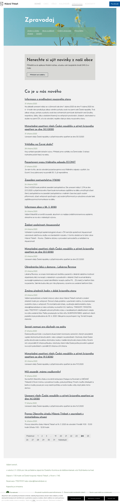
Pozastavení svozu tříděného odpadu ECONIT (50, 167)
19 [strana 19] (55, 441)
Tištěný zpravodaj (64, 31)
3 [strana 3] (46, 441)
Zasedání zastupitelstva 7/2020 (42, 185)
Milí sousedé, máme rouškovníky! (43, 377)
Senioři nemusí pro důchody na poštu (45, 332)
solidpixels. (108, 492)
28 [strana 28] (38, 445)
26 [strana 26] (27, 445)
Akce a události (48, 31)
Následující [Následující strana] (62, 445)
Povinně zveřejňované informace (48, 492)
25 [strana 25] (88, 441)
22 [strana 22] (71, 441)
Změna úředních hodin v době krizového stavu (50, 296)
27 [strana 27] (33, 445)
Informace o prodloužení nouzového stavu (48, 104)
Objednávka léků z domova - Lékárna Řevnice (50, 272)
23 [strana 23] (77, 441)
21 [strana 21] (66, 441)
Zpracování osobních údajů (74, 492)
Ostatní (39, 34)
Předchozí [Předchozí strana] (30, 441)
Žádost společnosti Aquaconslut (42, 230)
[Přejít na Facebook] (12, 492)
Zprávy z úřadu (33, 31)
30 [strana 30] (49, 445)
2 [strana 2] (42, 441)
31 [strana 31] (54, 445)
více (33, 500)
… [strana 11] (50, 441)
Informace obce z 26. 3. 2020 (41, 212)
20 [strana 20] (61, 441)
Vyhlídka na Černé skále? (39, 149)
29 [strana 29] (43, 445)
